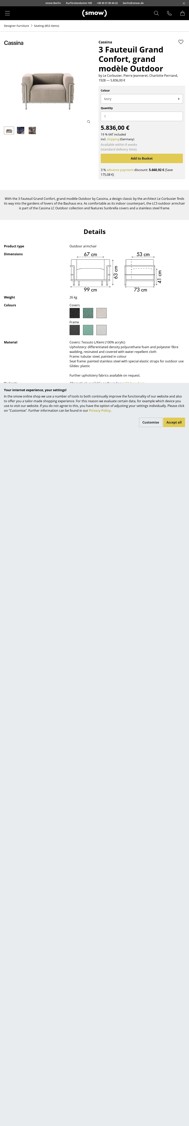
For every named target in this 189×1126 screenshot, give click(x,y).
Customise (150, 422)
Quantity (107, 108)
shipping (113, 139)
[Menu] (7, 13)
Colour (105, 90)
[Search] (156, 13)
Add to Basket (142, 158)
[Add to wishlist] (181, 41)
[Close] (184, 3)
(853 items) (46, 26)
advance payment (120, 170)
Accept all (174, 422)
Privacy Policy (100, 410)
